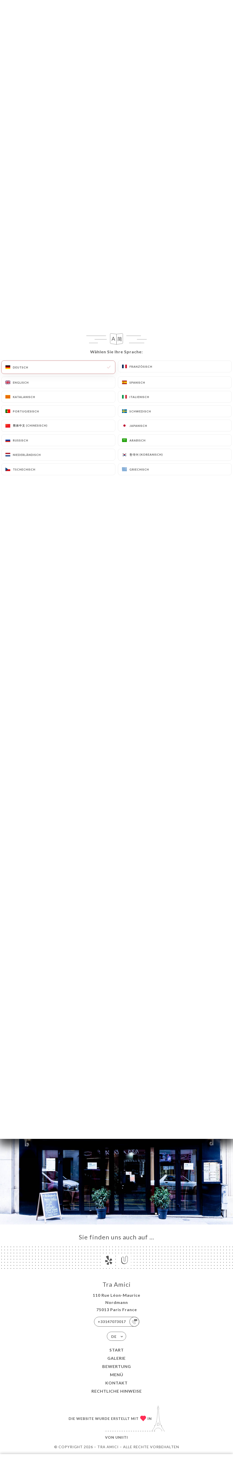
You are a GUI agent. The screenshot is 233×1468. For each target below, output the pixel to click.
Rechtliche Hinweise (116, 1391)
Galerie (116, 1358)
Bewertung (116, 1366)
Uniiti (121, 1437)
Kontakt (116, 1382)
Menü (116, 1374)
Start (116, 1349)
